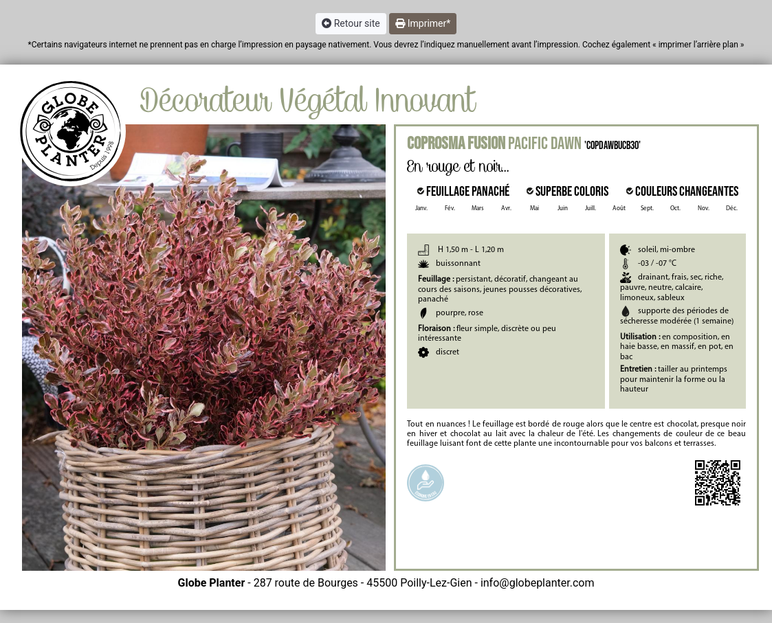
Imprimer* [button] (423, 23)
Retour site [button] (351, 23)
